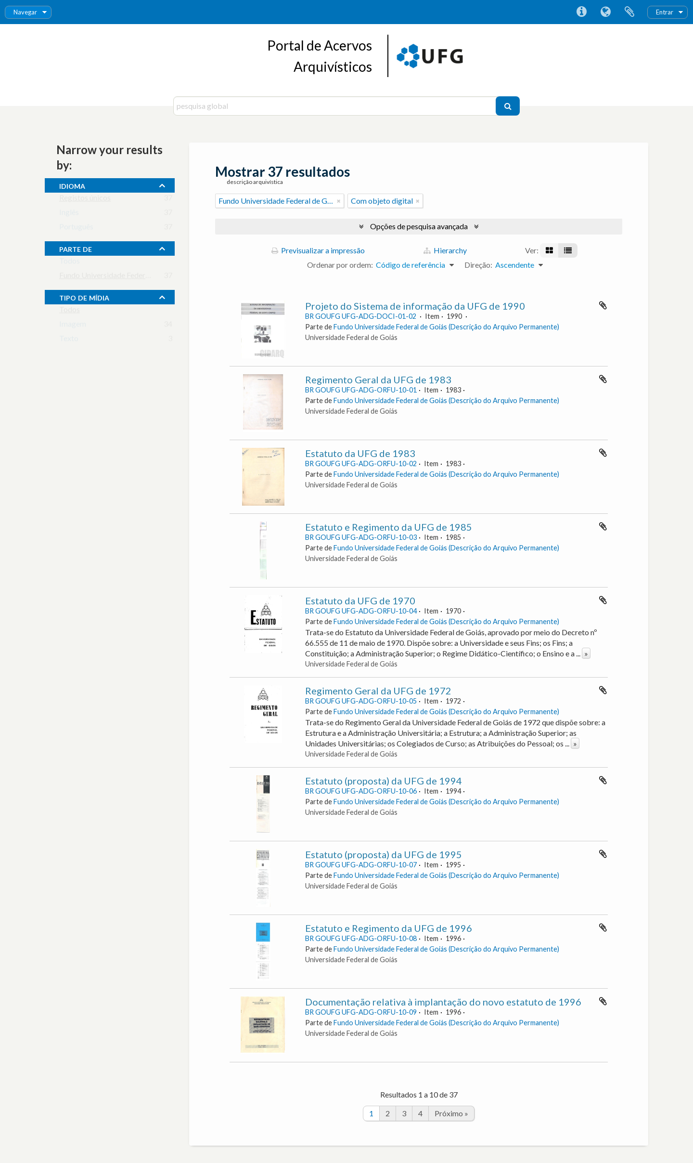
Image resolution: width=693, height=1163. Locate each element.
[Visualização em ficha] (549, 250)
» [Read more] (586, 653)
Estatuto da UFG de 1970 (360, 600)
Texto (68, 340)
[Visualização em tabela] (568, 250)
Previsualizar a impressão (318, 250)
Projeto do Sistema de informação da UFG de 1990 (415, 306)
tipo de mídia (84, 296)
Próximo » (451, 1113)
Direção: (478, 264)
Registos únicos (85, 199)
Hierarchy (445, 250)
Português (76, 228)
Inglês (69, 214)
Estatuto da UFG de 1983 (360, 453)
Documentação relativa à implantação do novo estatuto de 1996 (443, 1001)
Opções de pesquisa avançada (419, 226)
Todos (69, 262)
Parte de (75, 248)
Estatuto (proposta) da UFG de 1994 (383, 780)
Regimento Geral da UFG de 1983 (378, 379)
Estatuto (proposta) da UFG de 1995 (383, 854)
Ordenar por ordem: (340, 264)
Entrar (664, 12)
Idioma (605, 12)
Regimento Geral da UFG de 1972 (378, 690)
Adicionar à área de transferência (603, 305)
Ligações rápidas (581, 12)
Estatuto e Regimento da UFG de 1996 (388, 928)
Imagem (72, 325)
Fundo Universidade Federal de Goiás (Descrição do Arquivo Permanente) (446, 327)
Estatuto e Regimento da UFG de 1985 (388, 527)
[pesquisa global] (335, 106)
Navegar (25, 12)
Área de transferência (629, 12)
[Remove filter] (339, 201)
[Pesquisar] (508, 106)
